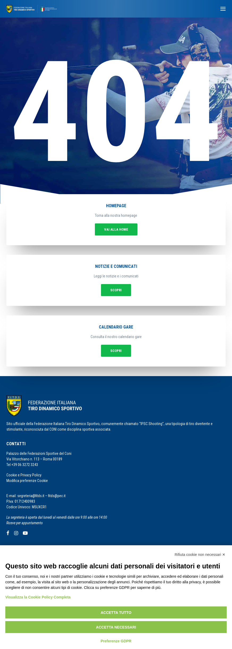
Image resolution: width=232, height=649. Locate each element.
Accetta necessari (116, 627)
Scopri (116, 290)
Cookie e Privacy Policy (23, 475)
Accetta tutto (116, 612)
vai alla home (116, 229)
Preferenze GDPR (116, 641)
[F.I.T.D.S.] (31, 9)
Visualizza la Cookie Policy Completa (38, 597)
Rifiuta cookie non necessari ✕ (200, 554)
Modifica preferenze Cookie (27, 481)
